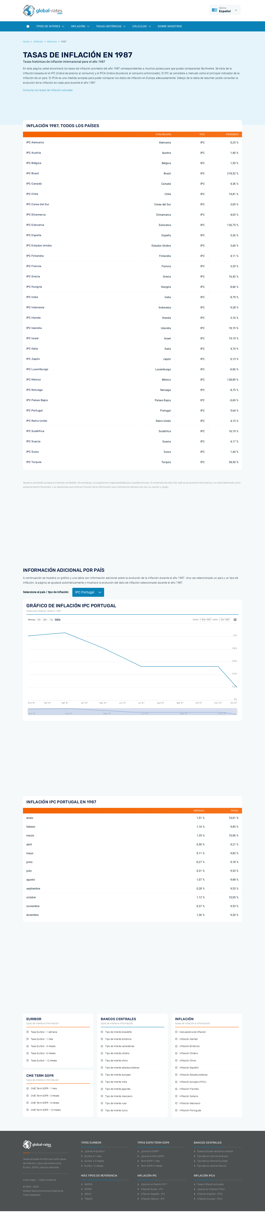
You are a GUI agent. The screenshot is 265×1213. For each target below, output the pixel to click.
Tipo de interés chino (114, 1060)
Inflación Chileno (186, 1053)
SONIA (86, 1194)
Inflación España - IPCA (208, 1194)
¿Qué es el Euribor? (93, 1151)
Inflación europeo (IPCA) (190, 1081)
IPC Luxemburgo (37, 369)
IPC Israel (32, 338)
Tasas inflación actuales (209, 1184)
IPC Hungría (34, 286)
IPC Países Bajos (37, 400)
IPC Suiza (32, 451)
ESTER (86, 1189)
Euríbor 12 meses (92, 1165)
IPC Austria (33, 152)
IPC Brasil (32, 173)
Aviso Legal (29, 1180)
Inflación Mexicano (187, 1103)
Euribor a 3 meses (92, 1161)
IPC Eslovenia (35, 224)
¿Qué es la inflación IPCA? (209, 1189)
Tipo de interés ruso (114, 1103)
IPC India (32, 297)
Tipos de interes (50, 26)
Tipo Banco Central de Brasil (211, 1156)
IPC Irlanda (33, 317)
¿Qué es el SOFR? (148, 1151)
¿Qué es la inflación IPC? (152, 1184)
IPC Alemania (35, 142)
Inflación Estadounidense (191, 1074)
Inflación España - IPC (151, 1194)
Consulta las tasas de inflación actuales (48, 90)
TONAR (86, 1198)
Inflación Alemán (186, 1039)
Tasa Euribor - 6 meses (40, 1053)
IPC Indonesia (35, 307)
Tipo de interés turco (114, 1110)
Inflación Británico (187, 1046)
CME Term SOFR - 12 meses (43, 1110)
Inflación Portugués (188, 1110)
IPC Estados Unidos (39, 245)
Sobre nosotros (47, 1180)
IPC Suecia (33, 441)
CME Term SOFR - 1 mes (41, 1088)
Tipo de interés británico (116, 1039)
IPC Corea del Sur (37, 204)
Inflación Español (187, 1067)
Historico (52, 41)
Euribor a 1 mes (91, 1156)
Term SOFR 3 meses (149, 1165)
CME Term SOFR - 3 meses (42, 1095)
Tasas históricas (111, 26)
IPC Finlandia (35, 255)
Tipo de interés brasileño (116, 1032)
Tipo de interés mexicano (116, 1096)
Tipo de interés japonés (115, 1089)
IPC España (33, 235)
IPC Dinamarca (36, 214)
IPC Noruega (34, 389)
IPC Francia (33, 266)
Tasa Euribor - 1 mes (39, 1039)
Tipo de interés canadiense (117, 1046)
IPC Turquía (34, 462)
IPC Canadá (34, 183)
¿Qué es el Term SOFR (150, 1156)
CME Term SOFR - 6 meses (42, 1102)
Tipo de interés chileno (115, 1053)
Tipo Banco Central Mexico (210, 1165)
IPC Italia (32, 348)
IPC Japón (33, 359)
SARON (86, 1184)
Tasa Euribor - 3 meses (40, 1046)
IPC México (33, 379)
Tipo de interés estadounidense (120, 1067)
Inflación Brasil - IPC (150, 1189)
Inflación (80, 26)
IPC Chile (32, 194)
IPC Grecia (33, 276)
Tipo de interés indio (114, 1081)
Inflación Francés (187, 1089)
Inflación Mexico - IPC (150, 1198)
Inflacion (38, 41)
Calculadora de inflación (190, 1032)
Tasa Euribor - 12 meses (41, 1060)
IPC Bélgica (33, 163)
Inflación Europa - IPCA (208, 1198)
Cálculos (141, 26)
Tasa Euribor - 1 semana (41, 1032)
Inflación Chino (185, 1060)
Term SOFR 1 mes (148, 1161)
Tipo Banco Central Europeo (211, 1161)
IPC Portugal (34, 410)
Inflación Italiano (186, 1096)
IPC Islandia (34, 328)
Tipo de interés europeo (116, 1074)
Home (26, 41)
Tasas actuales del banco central (213, 1151)
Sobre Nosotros (170, 26)
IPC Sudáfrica (35, 431)
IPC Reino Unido (36, 420)
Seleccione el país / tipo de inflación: (46, 592)
